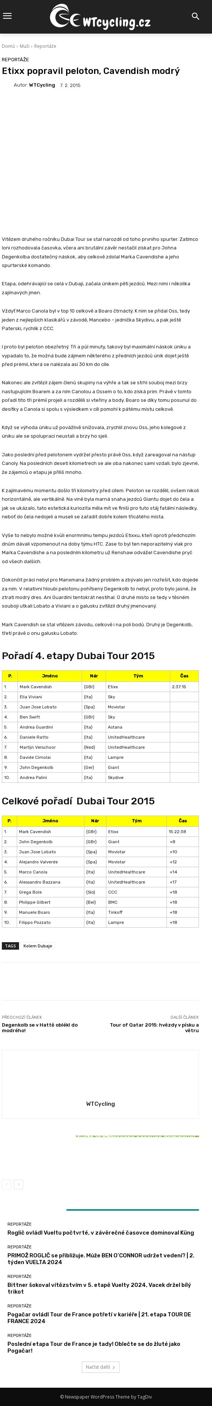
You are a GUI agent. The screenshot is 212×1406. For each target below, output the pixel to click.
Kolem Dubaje (38, 946)
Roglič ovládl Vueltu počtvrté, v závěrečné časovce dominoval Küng (100, 1232)
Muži (24, 46)
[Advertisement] (100, 175)
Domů (8, 46)
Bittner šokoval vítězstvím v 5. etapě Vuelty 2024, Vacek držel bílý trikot (100, 1156)
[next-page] (18, 1184)
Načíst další (100, 1367)
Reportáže (45, 46)
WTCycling (42, 85)
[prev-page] (6, 1184)
